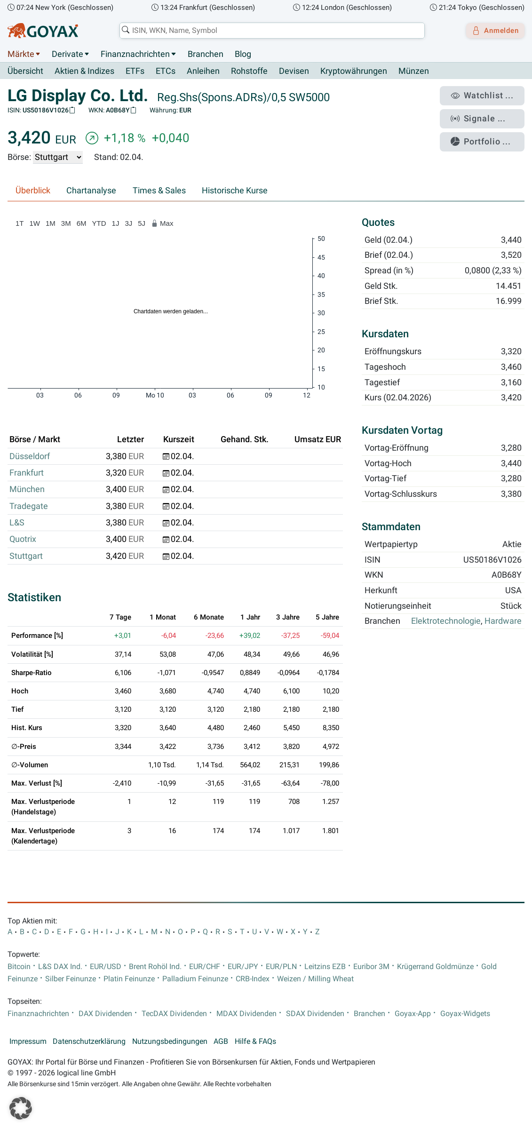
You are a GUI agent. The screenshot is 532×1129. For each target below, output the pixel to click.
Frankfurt (26, 473)
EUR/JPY (243, 966)
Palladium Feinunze (195, 979)
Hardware (503, 621)
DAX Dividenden (105, 1014)
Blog (243, 54)
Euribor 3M (371, 966)
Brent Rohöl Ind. (155, 966)
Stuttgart (26, 556)
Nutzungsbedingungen (169, 1041)
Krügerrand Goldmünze (435, 966)
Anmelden (492, 30)
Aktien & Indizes (84, 71)
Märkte (21, 54)
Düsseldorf (29, 456)
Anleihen (203, 71)
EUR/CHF (204, 966)
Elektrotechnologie (446, 621)
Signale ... (484, 114)
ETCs (165, 71)
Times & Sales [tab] (159, 191)
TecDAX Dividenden (174, 1014)
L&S (16, 523)
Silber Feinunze (70, 979)
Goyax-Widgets (465, 1014)
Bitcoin (19, 966)
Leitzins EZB (325, 966)
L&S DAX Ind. (60, 966)
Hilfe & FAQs (255, 1041)
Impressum (28, 1041)
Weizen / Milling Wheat (315, 979)
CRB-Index (253, 979)
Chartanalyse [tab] (91, 191)
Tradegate (28, 506)
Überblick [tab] (33, 191)
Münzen (413, 71)
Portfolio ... (487, 134)
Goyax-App (413, 1014)
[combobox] (268, 31)
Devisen (294, 71)
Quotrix (22, 539)
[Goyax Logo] (43, 30)
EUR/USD (105, 966)
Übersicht (25, 71)
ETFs (135, 71)
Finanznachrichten (135, 54)
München (27, 489)
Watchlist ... (488, 94)
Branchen (205, 54)
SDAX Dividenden (315, 1014)
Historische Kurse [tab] (235, 191)
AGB (221, 1041)
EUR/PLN (281, 966)
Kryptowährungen (353, 71)
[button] (20, 1108)
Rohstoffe (249, 71)
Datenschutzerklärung (89, 1041)
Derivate (67, 54)
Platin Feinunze (129, 979)
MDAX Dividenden (246, 1014)
